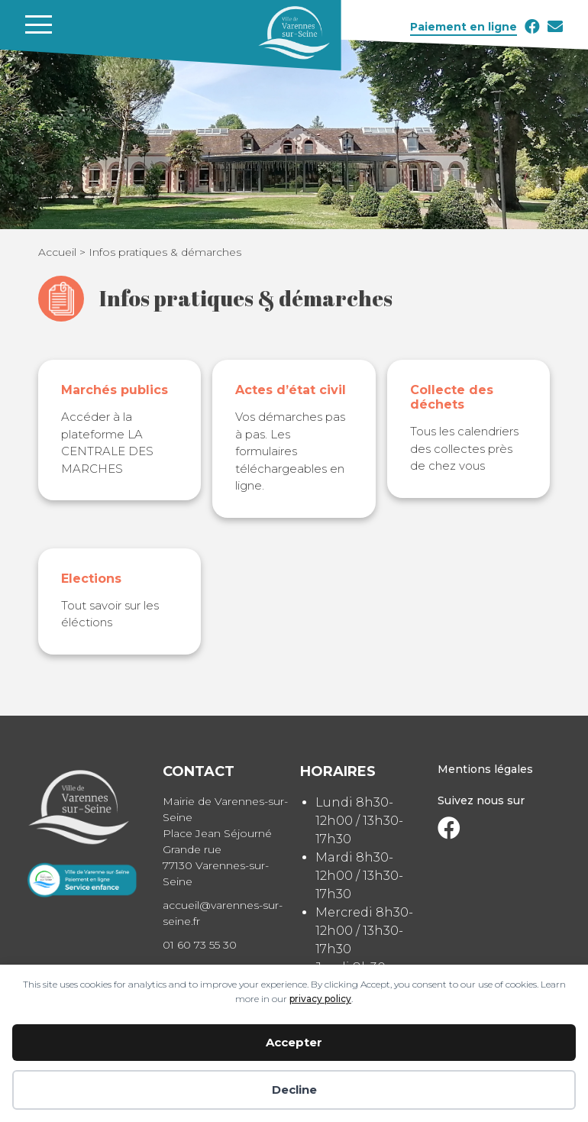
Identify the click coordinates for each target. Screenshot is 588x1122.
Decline (294, 1089)
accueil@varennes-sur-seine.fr (223, 913)
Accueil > (63, 252)
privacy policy (320, 998)
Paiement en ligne (463, 27)
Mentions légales (485, 769)
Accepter (294, 1042)
